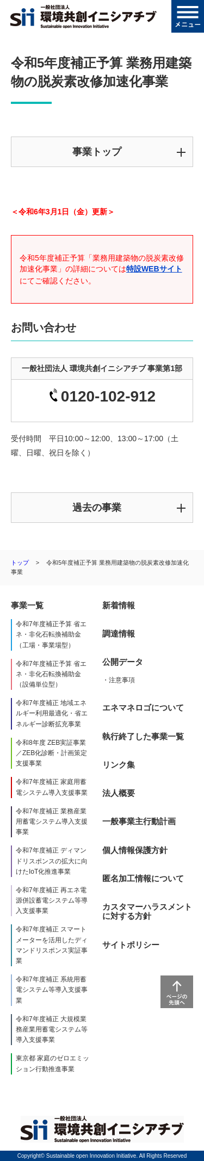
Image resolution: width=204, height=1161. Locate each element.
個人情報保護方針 (135, 850)
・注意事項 (118, 680)
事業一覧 (27, 605)
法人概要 (118, 793)
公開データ (122, 661)
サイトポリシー (130, 944)
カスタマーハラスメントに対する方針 (147, 911)
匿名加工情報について (143, 878)
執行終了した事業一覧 (143, 736)
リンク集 (118, 764)
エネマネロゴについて (143, 707)
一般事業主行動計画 (139, 821)
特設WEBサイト (154, 268)
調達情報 (118, 633)
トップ (20, 562)
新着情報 (118, 605)
